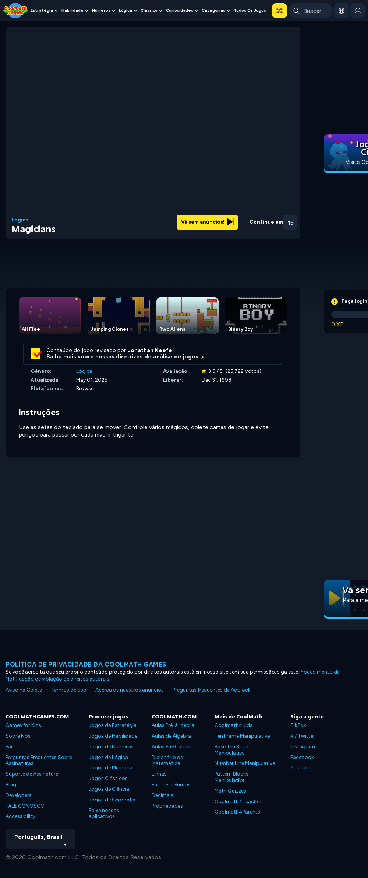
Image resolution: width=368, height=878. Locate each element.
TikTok (298, 725)
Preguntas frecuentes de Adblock (212, 690)
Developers (19, 795)
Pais (10, 747)
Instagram (302, 747)
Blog (11, 784)
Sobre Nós (18, 736)
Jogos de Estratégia (113, 725)
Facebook (302, 757)
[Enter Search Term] (311, 10)
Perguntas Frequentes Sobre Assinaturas (39, 760)
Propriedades (167, 806)
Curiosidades (179, 10)
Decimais (162, 795)
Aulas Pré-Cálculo (172, 747)
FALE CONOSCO (25, 806)
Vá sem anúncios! (207, 221)
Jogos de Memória (110, 768)
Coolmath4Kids (233, 725)
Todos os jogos (250, 10)
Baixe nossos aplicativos (104, 813)
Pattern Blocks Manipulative (231, 777)
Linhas (159, 774)
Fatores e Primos (171, 784)
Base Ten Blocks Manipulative (233, 750)
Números (101, 10)
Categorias (213, 10)
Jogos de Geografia (112, 800)
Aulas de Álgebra (171, 736)
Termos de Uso (68, 690)
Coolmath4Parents (237, 812)
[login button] (357, 10)
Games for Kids (23, 725)
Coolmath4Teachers (239, 801)
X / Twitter (302, 736)
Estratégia (42, 10)
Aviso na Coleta (24, 690)
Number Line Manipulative (245, 763)
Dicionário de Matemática (167, 760)
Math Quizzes (230, 791)
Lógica (125, 10)
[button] (279, 10)
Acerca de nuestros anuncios (129, 690)
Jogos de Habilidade (113, 736)
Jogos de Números (111, 747)
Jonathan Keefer (151, 350)
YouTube (300, 768)
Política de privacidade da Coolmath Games (86, 664)
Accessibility (20, 816)
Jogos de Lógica (108, 757)
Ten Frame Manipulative (242, 736)
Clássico (149, 10)
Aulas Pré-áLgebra (173, 725)
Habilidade (72, 10)
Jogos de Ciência (109, 789)
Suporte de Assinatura (32, 774)
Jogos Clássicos (108, 778)
